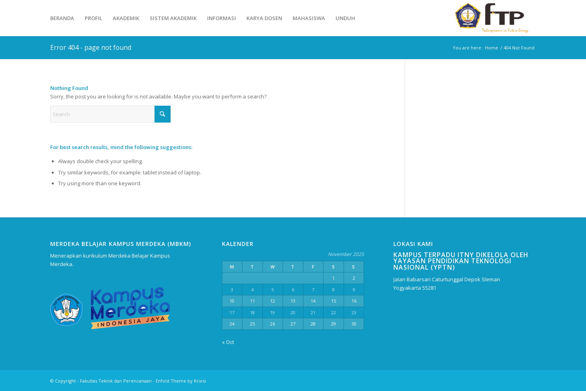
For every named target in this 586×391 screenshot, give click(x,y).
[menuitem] (62, 18)
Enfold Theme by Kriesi (181, 381)
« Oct (228, 342)
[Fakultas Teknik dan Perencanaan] (494, 18)
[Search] (110, 114)
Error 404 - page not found (90, 47)
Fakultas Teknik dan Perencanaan (116, 381)
